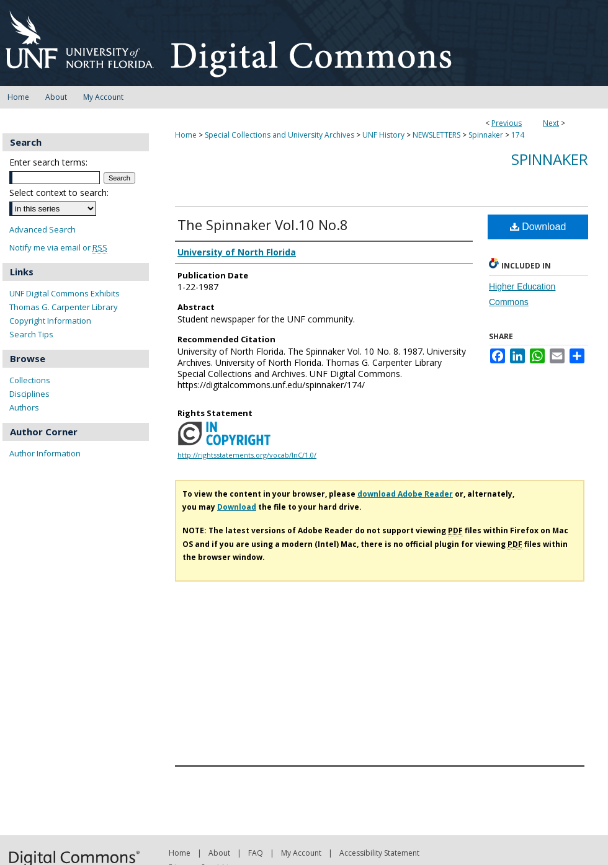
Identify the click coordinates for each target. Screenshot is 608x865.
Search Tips (31, 334)
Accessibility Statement (379, 853)
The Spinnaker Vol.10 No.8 (262, 224)
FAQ (255, 853)
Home (186, 135)
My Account (301, 853)
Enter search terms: (48, 162)
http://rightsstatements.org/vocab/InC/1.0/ (246, 454)
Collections (29, 380)
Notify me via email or (58, 248)
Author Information (45, 453)
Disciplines (29, 393)
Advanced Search (42, 229)
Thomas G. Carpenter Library (63, 307)
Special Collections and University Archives (279, 135)
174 (517, 135)
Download (538, 226)
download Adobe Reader (405, 494)
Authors (24, 407)
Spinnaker (485, 135)
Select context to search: (59, 192)
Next (551, 123)
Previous (506, 123)
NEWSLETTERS (436, 135)
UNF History (383, 135)
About (219, 853)
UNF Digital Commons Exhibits (64, 293)
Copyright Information (50, 320)
